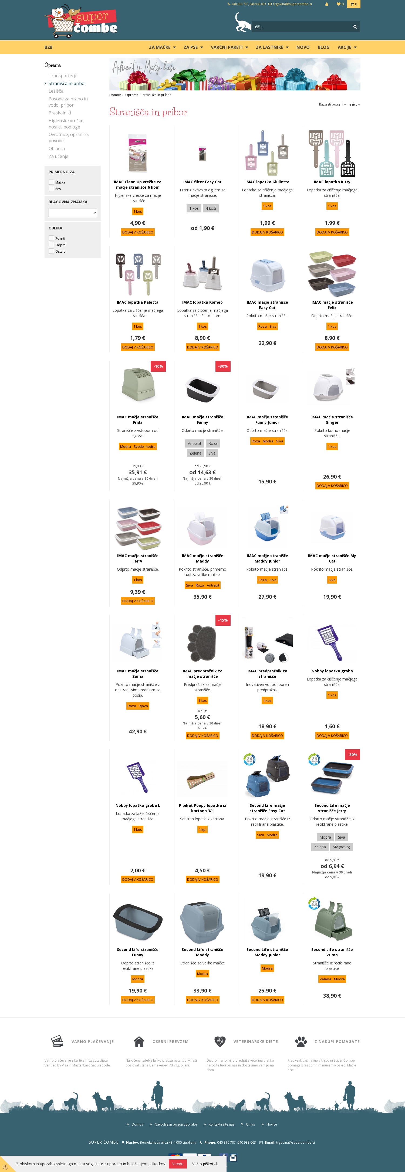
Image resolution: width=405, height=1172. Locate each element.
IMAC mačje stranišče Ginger (332, 419)
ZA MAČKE (159, 47)
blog (324, 47)
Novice (271, 1124)
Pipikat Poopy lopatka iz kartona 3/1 (202, 808)
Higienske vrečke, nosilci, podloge (67, 124)
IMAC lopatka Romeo (202, 302)
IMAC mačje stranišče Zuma (137, 673)
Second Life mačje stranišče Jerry (332, 808)
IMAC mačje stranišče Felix (332, 305)
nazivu (354, 104)
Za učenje (58, 156)
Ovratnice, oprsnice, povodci (69, 137)
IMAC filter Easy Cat (202, 181)
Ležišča (56, 91)
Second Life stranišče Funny (137, 952)
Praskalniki (60, 113)
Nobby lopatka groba (332, 670)
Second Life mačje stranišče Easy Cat (267, 808)
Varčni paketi (227, 47)
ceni (341, 104)
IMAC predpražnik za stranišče (267, 673)
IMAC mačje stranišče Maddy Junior (267, 558)
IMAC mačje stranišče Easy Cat (267, 305)
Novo (303, 47)
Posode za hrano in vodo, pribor (68, 102)
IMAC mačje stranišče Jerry (137, 558)
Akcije (344, 47)
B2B (48, 47)
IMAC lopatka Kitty (332, 181)
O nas (250, 1124)
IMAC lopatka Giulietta (267, 181)
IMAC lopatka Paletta (137, 302)
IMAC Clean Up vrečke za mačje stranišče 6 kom (137, 184)
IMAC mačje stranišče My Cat (332, 558)
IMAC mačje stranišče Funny (202, 419)
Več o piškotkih (205, 1163)
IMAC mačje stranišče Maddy (202, 558)
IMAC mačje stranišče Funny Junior (267, 419)
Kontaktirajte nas (221, 1124)
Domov (115, 95)
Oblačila (57, 148)
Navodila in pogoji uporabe (176, 1124)
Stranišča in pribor (67, 83)
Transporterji (62, 76)
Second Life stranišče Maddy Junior (267, 952)
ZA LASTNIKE (269, 47)
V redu (177, 1163)
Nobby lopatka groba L (138, 805)
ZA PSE (191, 47)
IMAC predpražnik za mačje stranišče (202, 673)
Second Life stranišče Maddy (202, 952)
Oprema (131, 95)
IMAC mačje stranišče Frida (137, 419)
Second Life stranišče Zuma (332, 952)
